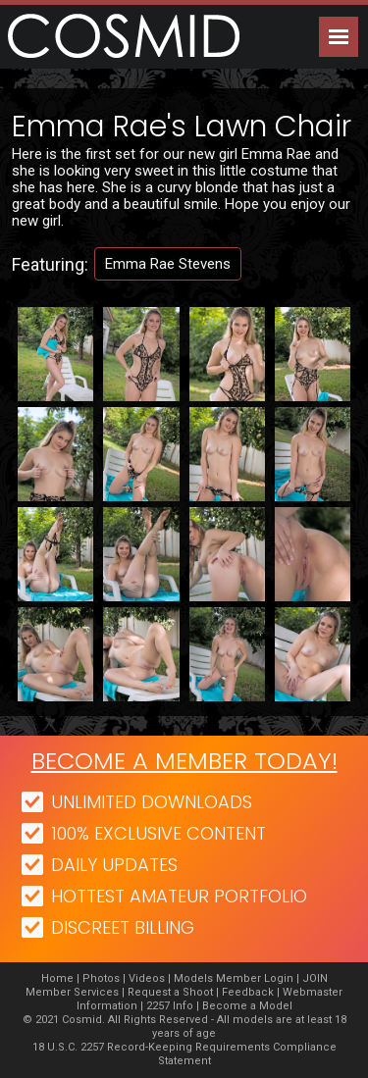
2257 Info (169, 1006)
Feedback (248, 992)
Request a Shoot (170, 992)
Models (193, 978)
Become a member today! (184, 760)
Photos (101, 978)
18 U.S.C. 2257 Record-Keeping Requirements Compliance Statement (184, 1054)
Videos (147, 978)
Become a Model (247, 1006)
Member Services (72, 992)
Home (57, 978)
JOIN (315, 978)
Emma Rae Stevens (168, 264)
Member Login (254, 978)
